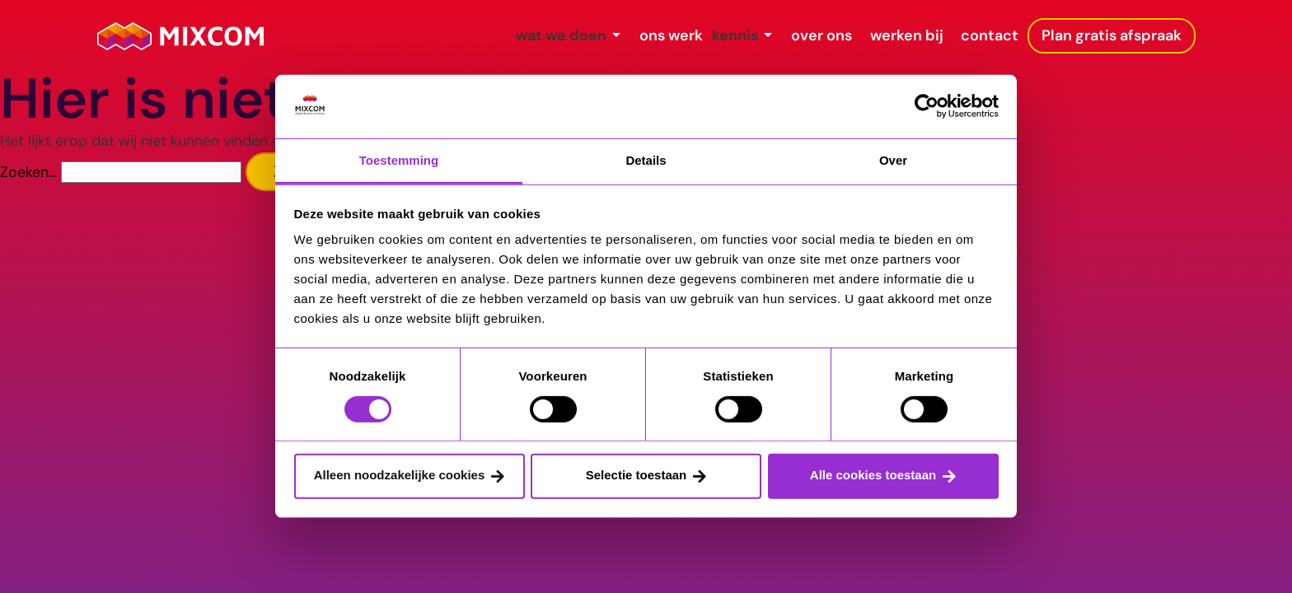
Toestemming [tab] (398, 160)
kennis (644, 35)
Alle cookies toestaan (873, 475)
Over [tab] (893, 160)
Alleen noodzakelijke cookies (399, 475)
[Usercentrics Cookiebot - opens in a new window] (926, 106)
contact (970, 35)
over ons (754, 35)
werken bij (863, 35)
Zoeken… (28, 172)
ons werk (548, 35)
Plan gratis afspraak (1112, 35)
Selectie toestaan (636, 475)
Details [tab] (645, 160)
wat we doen (414, 35)
